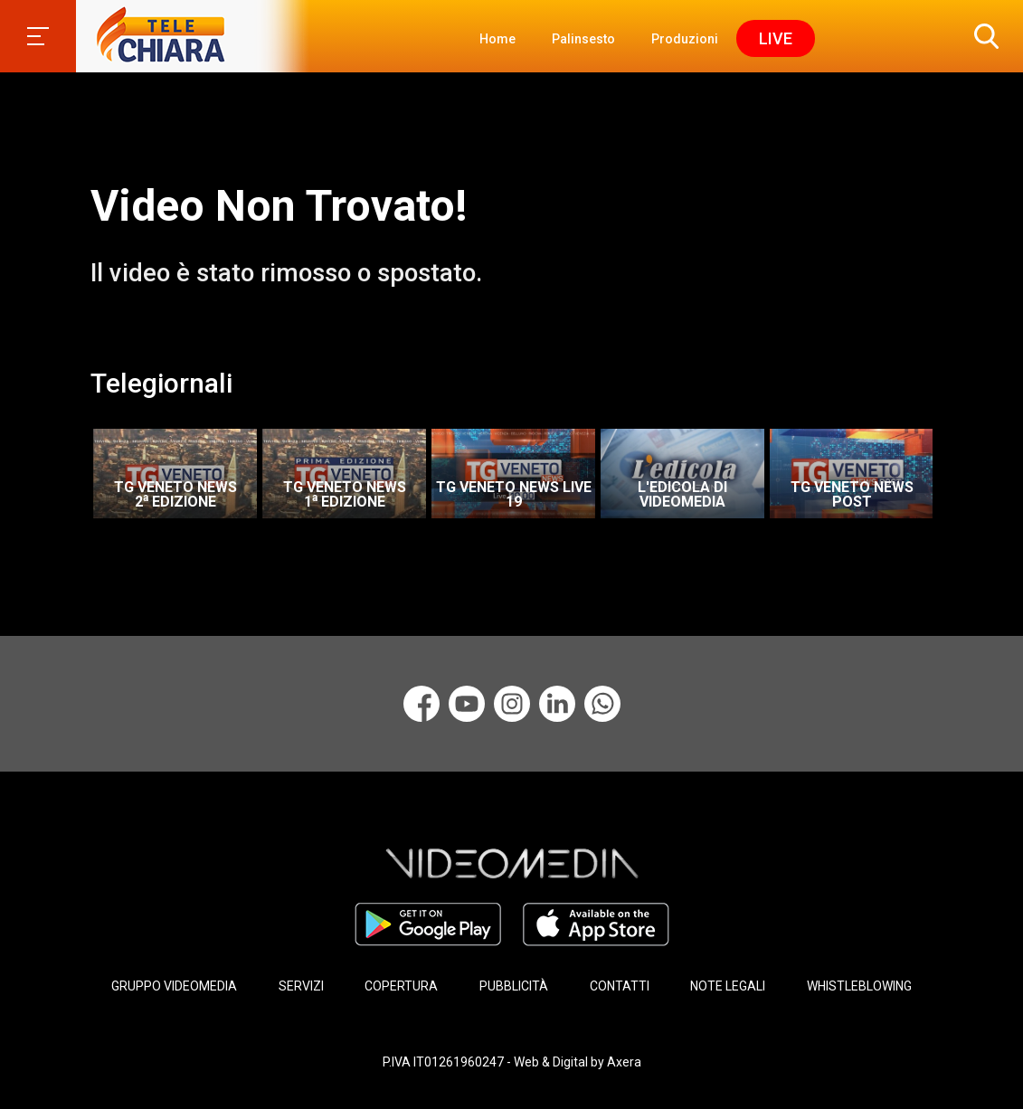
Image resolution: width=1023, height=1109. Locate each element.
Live (775, 38)
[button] (982, 36)
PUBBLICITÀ (513, 986)
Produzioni (684, 39)
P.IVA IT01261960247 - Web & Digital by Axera (512, 1062)
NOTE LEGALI (727, 986)
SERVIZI (301, 986)
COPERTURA (401, 986)
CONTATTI (619, 986)
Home (497, 39)
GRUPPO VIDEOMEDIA (174, 986)
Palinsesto (583, 39)
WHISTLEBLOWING (859, 986)
